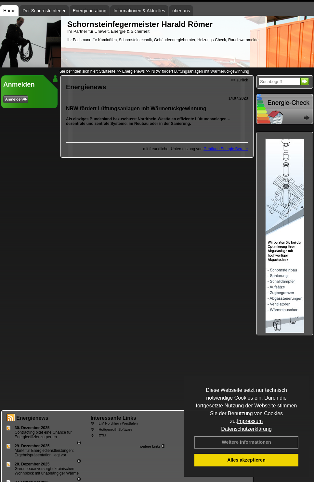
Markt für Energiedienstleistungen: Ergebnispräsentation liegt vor (44, 452)
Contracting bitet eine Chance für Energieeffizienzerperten (43, 434)
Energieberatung (90, 10)
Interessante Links (113, 418)
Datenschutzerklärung (246, 429)
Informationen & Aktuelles (139, 10)
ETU (102, 436)
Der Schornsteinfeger (43, 10)
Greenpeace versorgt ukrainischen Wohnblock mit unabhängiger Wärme (47, 471)
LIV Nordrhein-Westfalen (117, 423)
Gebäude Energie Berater (225, 149)
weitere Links (151, 446)
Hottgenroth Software (115, 429)
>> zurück (239, 80)
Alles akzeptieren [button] (246, 460)
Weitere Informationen (246, 442)
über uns (181, 10)
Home (9, 10)
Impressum (250, 421)
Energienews (32, 418)
